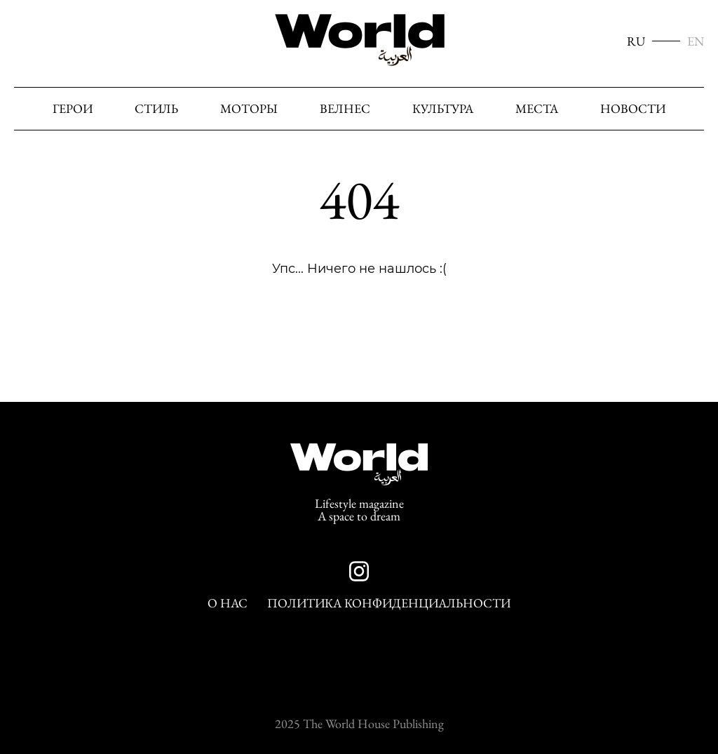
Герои (73, 109)
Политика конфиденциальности (388, 603)
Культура (442, 109)
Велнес (345, 109)
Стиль (156, 109)
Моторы (249, 109)
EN (695, 41)
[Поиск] (689, 109)
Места (536, 109)
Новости (632, 109)
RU (636, 41)
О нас (228, 603)
